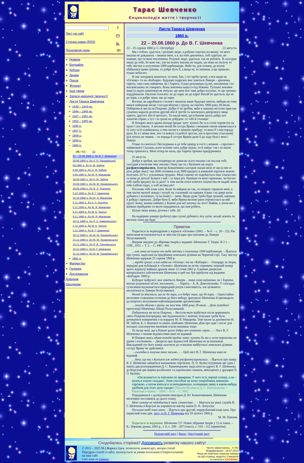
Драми (74, 77)
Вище (182, 433)
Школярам (73, 307)
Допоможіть (152, 443)
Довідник (72, 301)
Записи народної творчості (88, 101)
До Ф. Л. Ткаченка (92, 202)
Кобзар (74, 71)
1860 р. (77, 155)
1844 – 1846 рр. (82, 117)
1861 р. (77, 278)
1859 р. (77, 150)
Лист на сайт (75, 33)
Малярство (77, 283)
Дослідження (78, 295)
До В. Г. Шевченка (95, 167)
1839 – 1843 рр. (82, 112)
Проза (73, 83)
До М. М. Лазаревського (95, 197)
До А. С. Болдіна (90, 217)
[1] (93, 162)
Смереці (104, 459)
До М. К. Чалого (90, 227)
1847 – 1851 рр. (82, 123)
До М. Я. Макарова (92, 187)
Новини (74, 60)
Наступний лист (198, 433)
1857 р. (77, 139)
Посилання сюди (78, 50)
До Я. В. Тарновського (94, 262)
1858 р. (77, 145)
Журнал (75, 89)
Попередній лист (165, 433)
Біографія (76, 66)
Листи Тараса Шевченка (86, 106)
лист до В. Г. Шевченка (169, 413)
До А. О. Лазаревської (94, 172)
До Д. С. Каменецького (94, 237)
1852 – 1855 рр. (82, 128)
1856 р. (77, 134)
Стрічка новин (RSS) (80, 42)
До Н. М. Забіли (88, 177)
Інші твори (76, 95)
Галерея (75, 289)
